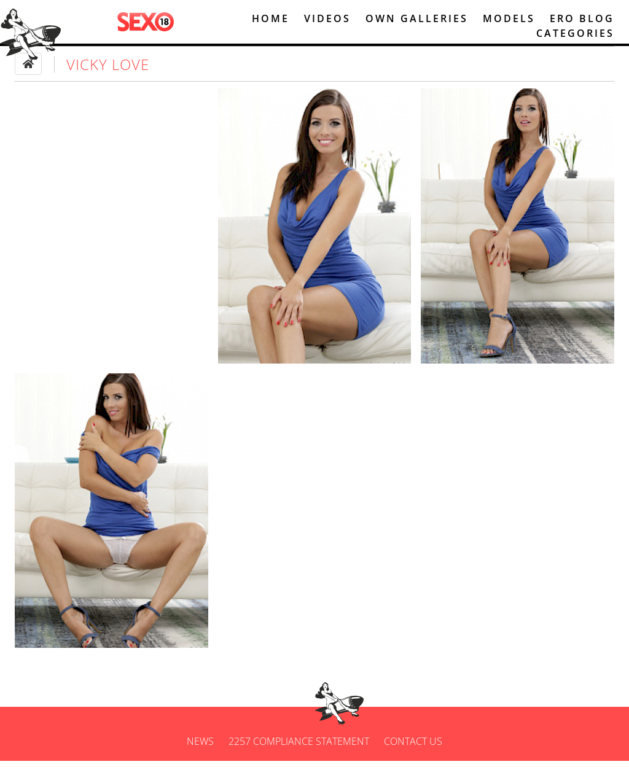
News (200, 747)
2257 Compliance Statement (299, 747)
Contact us (413, 747)
